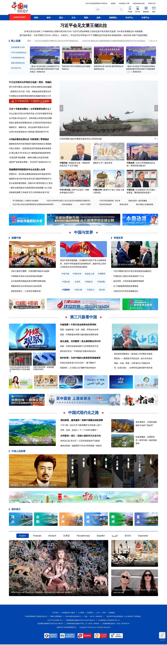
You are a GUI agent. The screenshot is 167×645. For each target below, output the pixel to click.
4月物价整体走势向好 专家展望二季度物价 (29, 139)
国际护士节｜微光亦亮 (102, 163)
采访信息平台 (16, 68)
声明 (103, 613)
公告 (97, 613)
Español (101, 536)
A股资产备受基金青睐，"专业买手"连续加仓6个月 (30, 162)
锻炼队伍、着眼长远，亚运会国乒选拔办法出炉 (29, 127)
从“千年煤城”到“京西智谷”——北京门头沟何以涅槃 (30, 443)
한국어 (128, 536)
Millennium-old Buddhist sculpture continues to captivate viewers (41, 593)
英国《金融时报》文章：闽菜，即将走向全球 (79, 330)
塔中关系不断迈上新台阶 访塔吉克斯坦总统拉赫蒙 (30, 87)
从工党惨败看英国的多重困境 (125, 286)
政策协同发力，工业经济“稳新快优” (26, 291)
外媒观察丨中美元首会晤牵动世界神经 (78, 325)
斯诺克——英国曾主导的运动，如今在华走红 (133, 359)
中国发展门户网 (124, 3)
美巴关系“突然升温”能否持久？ (125, 265)
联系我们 (90, 613)
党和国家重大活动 (18, 47)
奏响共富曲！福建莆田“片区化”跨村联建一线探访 (81, 446)
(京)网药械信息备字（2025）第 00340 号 (116, 624)
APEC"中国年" (85, 205)
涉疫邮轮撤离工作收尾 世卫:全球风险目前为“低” (29, 192)
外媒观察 (138, 31)
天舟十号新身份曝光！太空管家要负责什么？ (30, 109)
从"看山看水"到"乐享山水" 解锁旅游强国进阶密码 (30, 153)
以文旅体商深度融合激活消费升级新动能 (28, 281)
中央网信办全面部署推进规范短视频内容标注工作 (30, 96)
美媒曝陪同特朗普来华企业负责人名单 (27, 169)
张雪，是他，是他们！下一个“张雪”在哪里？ (79, 430)
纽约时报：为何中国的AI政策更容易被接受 (80, 358)
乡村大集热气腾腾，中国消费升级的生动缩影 (30, 271)
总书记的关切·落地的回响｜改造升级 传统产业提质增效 (123, 35)
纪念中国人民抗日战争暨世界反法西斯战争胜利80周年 (33, 205)
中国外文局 (151, 3)
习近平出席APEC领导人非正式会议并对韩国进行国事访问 (68, 201)
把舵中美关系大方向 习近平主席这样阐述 (72, 31)
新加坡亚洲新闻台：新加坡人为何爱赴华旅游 (133, 354)
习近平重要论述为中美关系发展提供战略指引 (132, 271)
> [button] (156, 41)
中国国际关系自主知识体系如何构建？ (27, 276)
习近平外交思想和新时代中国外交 (96, 3)
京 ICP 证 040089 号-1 (55, 621)
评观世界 (118, 238)
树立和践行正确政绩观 (144, 205)
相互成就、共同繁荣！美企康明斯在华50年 (80, 341)
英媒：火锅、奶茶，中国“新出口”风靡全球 (132, 363)
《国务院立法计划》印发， (20, 91)
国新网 (113, 3)
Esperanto (143, 536)
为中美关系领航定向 (125, 31)
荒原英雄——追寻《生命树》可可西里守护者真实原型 (34, 485)
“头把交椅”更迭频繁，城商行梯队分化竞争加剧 (29, 158)
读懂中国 (16, 238)
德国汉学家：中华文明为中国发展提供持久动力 (132, 347)
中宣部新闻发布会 (18, 58)
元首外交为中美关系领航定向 (125, 291)
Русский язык (83, 536)
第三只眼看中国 (83, 317)
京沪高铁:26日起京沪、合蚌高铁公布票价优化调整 (30, 118)
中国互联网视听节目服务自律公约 (36, 617)
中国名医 (130, 163)
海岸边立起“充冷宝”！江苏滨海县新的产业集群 (80, 441)
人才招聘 (81, 613)
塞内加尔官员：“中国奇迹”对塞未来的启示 (78, 351)
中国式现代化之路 (83, 413)
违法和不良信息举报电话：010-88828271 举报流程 (124, 617)
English (22, 536)
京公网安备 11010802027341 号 (108, 621)
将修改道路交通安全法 (41, 91)
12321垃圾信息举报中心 (73, 617)
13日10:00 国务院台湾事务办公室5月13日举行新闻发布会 (56, 41)
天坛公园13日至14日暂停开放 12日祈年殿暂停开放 (30, 114)
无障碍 (162, 636)
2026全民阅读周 (105, 205)
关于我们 (55, 613)
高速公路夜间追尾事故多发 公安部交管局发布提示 (30, 123)
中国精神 (66, 290)
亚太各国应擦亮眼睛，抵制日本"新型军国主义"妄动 (31, 183)
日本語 (66, 536)
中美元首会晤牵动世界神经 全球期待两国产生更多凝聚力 (19, 370)
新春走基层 (124, 205)
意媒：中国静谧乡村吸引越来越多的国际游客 (79, 335)
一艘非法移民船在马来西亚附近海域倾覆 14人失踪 (30, 188)
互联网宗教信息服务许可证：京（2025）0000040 (82, 624)
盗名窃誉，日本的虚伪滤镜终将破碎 (128, 281)
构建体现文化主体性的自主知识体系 (26, 286)
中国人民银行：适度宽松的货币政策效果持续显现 (30, 148)
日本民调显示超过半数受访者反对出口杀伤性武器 (81, 139)
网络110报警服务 (56, 617)
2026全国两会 (67, 205)
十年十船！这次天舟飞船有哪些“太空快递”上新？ (81, 425)
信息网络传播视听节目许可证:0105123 (50, 624)
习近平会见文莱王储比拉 (83, 25)
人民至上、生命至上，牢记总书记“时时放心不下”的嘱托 (75, 35)
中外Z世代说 (65, 190)
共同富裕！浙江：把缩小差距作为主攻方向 (80, 436)
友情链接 (112, 613)
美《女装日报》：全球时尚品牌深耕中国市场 (133, 368)
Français (37, 536)
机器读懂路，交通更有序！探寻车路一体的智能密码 (146, 440)
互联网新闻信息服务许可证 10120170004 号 (80, 621)
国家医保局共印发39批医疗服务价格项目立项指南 (30, 144)
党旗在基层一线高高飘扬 (137, 201)
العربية (115, 536)
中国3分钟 (97, 190)
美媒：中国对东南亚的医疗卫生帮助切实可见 (79, 346)
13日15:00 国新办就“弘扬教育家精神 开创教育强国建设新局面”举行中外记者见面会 (113, 41)
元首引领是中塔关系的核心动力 (23, 265)
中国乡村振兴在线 (139, 3)
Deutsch (52, 536)
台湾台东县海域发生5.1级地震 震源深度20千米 (29, 132)
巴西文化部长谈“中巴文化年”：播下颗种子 (78, 363)
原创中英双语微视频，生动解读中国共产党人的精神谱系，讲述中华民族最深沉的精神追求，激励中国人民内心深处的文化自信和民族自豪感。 (83, 263)
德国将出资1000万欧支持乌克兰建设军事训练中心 (30, 179)
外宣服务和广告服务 (68, 613)
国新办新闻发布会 (18, 63)
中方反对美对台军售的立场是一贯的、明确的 (30, 82)
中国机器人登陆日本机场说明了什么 (128, 276)
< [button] (154, 41)
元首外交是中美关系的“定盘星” (103, 31)
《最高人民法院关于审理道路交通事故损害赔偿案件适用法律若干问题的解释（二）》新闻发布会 (140, 69)
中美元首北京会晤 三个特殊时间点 (39, 31)
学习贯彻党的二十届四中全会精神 (25, 201)
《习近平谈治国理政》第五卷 (109, 201)
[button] (156, 108)
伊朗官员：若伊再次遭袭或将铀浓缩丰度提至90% (30, 174)
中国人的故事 (18, 451)
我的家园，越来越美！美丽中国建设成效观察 (81, 420)
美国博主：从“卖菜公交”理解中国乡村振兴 (78, 368)
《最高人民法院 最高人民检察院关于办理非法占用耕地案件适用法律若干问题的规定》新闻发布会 (44, 69)
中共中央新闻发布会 (18, 52)
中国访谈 (63, 163)
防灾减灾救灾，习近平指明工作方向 (35, 35)
